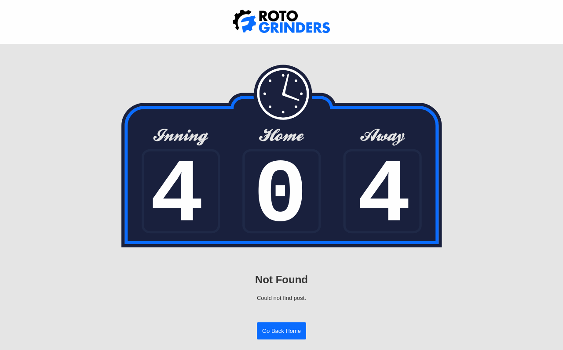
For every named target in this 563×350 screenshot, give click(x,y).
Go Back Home (281, 331)
